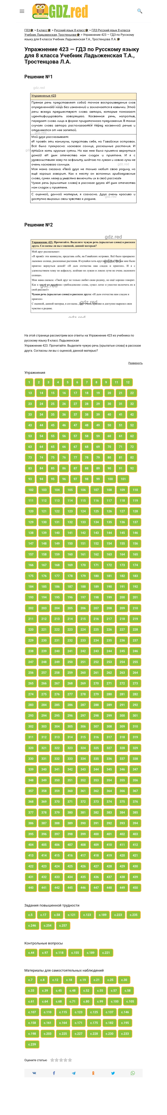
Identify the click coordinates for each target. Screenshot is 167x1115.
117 (109, 500)
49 (98, 425)
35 (52, 414)
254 (122, 662)
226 (109, 629)
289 (109, 705)
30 (109, 404)
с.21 (96, 980)
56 (64, 436)
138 (31, 533)
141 (70, 533)
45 (52, 425)
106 (83, 490)
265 (31, 683)
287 (83, 705)
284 (44, 705)
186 (57, 586)
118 (122, 500)
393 (122, 823)
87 (75, 468)
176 (44, 576)
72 (132, 447)
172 (109, 565)
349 (44, 780)
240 (57, 651)
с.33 (31, 990)
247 (31, 662)
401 (109, 834)
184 (31, 586)
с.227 (79, 1034)
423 (44, 866)
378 (44, 812)
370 (57, 801)
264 (135, 672)
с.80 (86, 1001)
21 (120, 393)
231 (57, 640)
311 (31, 737)
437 (109, 877)
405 (44, 845)
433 (57, 877)
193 (31, 597)
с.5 (30, 915)
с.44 (31, 953)
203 (44, 608)
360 (70, 791)
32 (132, 404)
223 (70, 629)
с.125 (94, 1012)
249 (57, 662)
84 (41, 468)
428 (109, 866)
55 (52, 436)
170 (83, 565)
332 (57, 759)
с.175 (94, 1023)
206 (83, 608)
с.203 (48, 1034)
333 (70, 759)
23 (30, 404)
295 (57, 715)
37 (75, 414)
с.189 (103, 915)
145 (122, 533)
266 (44, 683)
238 (31, 651)
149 (57, 543)
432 (44, 877)
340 (44, 769)
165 (135, 554)
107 (96, 490)
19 (98, 393)
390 (83, 823)
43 (30, 425)
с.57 (114, 990)
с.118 (60, 953)
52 (132, 425)
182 (122, 576)
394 (135, 823)
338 (135, 759)
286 (70, 705)
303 (44, 726)
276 (57, 694)
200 (122, 597)
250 (70, 662)
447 (96, 887)
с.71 (72, 1001)
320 (31, 748)
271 (109, 683)
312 (44, 737)
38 (86, 414)
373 (96, 801)
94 (41, 479)
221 (44, 629)
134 (96, 522)
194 (44, 597)
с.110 (48, 1012)
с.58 (57, 915)
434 (70, 877)
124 (83, 511)
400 (96, 834)
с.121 (72, 915)
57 (75, 436)
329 (135, 748)
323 (70, 748)
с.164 (63, 1023)
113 (57, 500)
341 (57, 769)
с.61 (31, 1001)
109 (122, 490)
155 (122, 543)
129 (31, 522)
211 (31, 619)
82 (132, 457)
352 (83, 780)
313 (57, 737)
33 (30, 414)
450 (135, 887)
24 (41, 404)
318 (122, 737)
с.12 (55, 980)
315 (83, 737)
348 (31, 780)
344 (96, 769)
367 (135, 791)
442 (57, 887)
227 (122, 629)
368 (31, 801)
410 (109, 845)
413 (31, 855)
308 (109, 726)
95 (52, 479)
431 (31, 877)
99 (98, 479)
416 (70, 855)
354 (109, 780)
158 (44, 554)
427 (96, 866)
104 (57, 490)
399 (83, 834)
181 (109, 576)
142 (83, 533)
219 (135, 619)
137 (135, 522)
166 (31, 565)
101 (123, 479)
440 (31, 887)
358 (44, 791)
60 (109, 436)
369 (44, 801)
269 (83, 683)
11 (116, 382)
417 (83, 855)
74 (41, 457)
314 (70, 737)
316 (96, 737)
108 (109, 490)
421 (135, 855)
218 (122, 619)
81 (120, 457)
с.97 (45, 953)
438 (122, 877)
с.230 (110, 1034)
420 (122, 855)
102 (31, 490)
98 (86, 479)
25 (52, 404)
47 (75, 425)
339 (31, 769)
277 (70, 694)
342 (70, 769)
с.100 (115, 1001)
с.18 (69, 980)
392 (109, 823)
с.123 (87, 915)
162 (96, 554)
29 (98, 404)
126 (109, 511)
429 (122, 866)
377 (31, 812)
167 (44, 565)
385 (135, 812)
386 (31, 823)
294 (44, 715)
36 (64, 414)
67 (75, 447)
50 (109, 425)
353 (96, 780)
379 (57, 812)
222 (57, 629)
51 (120, 425)
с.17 (43, 915)
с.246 (32, 925)
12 (127, 382)
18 (86, 393)
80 (109, 457)
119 (135, 500)
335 (96, 759)
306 (83, 726)
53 (30, 436)
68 (86, 447)
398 (70, 834)
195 (57, 597)
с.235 (134, 915)
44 (41, 425)
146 (135, 533)
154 (109, 543)
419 (109, 855)
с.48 (72, 990)
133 (83, 522)
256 (31, 672)
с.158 (32, 1023)
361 (83, 791)
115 (83, 500)
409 (96, 845)
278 (83, 694)
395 (31, 834)
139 (44, 533)
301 (135, 715)
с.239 (32, 1044)
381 (83, 812)
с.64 (45, 1001)
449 (122, 887)
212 (44, 619)
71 (120, 447)
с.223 (118, 915)
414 (44, 855)
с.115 (63, 1012)
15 (52, 393)
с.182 (110, 1023)
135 (109, 522)
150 (70, 543)
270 (96, 683)
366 (122, 791)
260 (83, 672)
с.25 (110, 980)
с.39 (45, 990)
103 (44, 490)
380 (70, 812)
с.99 (100, 1001)
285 (57, 705)
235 (109, 640)
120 (31, 511)
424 (57, 866)
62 (132, 436)
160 (70, 554)
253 (109, 662)
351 (70, 780)
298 (96, 715)
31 (120, 404)
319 (135, 737)
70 (109, 447)
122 (57, 511)
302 (31, 726)
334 (83, 759)
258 (57, 672)
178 (70, 576)
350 (57, 780)
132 (70, 522)
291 (122, 705)
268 (70, 683)
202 (31, 608)
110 (135, 490)
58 (86, 436)
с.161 (48, 1023)
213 (57, 619)
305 (70, 726)
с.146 (125, 1012)
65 (52, 447)
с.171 (79, 1023)
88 (86, 468)
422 (31, 866)
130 (44, 522)
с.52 (86, 990)
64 (41, 447)
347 (135, 769)
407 (70, 845)
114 (70, 500)
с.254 (48, 925)
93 (30, 479)
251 (83, 662)
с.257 (63, 925)
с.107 (32, 1012)
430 (135, 866)
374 (109, 801)
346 (122, 769)
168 (57, 565)
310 (135, 726)
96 (64, 479)
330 (31, 759)
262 (109, 672)
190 (109, 586)
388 (57, 823)
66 (64, 447)
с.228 (94, 1034)
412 (135, 845)
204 (57, 608)
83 (30, 468)
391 (96, 823)
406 (57, 845)
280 (109, 694)
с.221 (106, 953)
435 (83, 877)
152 (96, 543)
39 (98, 414)
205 (70, 608)
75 (52, 457)
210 (135, 608)
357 (31, 791)
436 (96, 877)
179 (83, 576)
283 (31, 705)
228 (135, 629)
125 (96, 511)
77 (75, 457)
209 (122, 608)
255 (135, 662)
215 (83, 619)
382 (96, 812)
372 (83, 801)
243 (96, 651)
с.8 (42, 980)
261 (96, 672)
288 (96, 705)
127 (122, 511)
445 (70, 887)
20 (109, 393)
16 (64, 393)
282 (135, 694)
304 (57, 726)
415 (57, 855)
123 (70, 511)
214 (70, 619)
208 (109, 608)
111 (31, 500)
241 (70, 651)
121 (44, 511)
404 (31, 845)
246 (135, 651)
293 (31, 715)
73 (30, 457)
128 (135, 511)
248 (44, 662)
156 (135, 543)
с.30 (124, 980)
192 (135, 586)
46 (64, 425)
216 (96, 619)
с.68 (59, 1001)
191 (122, 586)
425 (70, 866)
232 (70, 640)
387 (44, 823)
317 (109, 737)
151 (83, 543)
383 (109, 812)
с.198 (32, 1034)
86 (64, 468)
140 (57, 533)
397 (57, 834)
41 (120, 414)
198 (96, 597)
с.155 (75, 953)
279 (96, 694)
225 (96, 629)
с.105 (130, 1001)
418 (96, 855)
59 (98, 436)
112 (44, 500)
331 (44, 759)
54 (41, 436)
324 (83, 748)
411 (122, 845)
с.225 (63, 1034)
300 (122, 715)
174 (135, 565)
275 (44, 694)
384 (122, 812)
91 (120, 468)
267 (57, 683)
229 (31, 640)
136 (122, 522)
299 (109, 715)
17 (75, 393)
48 (86, 425)
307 (96, 726)
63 (30, 447)
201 (135, 597)
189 (96, 586)
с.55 (100, 990)
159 (57, 554)
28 (86, 404)
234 (96, 640)
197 (83, 597)
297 (83, 715)
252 (96, 662)
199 (109, 597)
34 (41, 414)
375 (122, 801)
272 (122, 683)
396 (44, 834)
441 (44, 887)
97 (75, 479)
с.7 (30, 980)
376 (135, 801)
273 (135, 683)
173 (122, 565)
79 (98, 457)
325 (96, 748)
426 (83, 866)
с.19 (83, 980)
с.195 (125, 1023)
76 (64, 457)
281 (122, 694)
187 (70, 586)
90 (109, 468)
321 (44, 748)
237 (135, 640)
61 (120, 436)
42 (132, 414)
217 (109, 619)
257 (44, 672)
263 (122, 672)
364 (109, 791)
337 (122, 759)
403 (135, 834)
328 (122, 748)
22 (132, 393)
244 (109, 651)
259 (70, 672)
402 (122, 834)
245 (122, 651)
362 (96, 791)
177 (57, 576)
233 (83, 640)
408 (83, 845)
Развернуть (135, 363)
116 (96, 500)
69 (98, 447)
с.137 (110, 1012)
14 (41, 393)
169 (70, 565)
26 (64, 404)
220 (31, 629)
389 (70, 823)
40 (109, 414)
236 (122, 640)
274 (31, 694)
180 (96, 576)
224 (83, 629)
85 (52, 468)
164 (122, 554)
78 (86, 457)
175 (31, 576)
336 (109, 759)
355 (122, 780)
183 (135, 576)
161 (83, 554)
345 (109, 769)
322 (57, 748)
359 (57, 791)
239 (44, 651)
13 (30, 393)
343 (83, 769)
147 (31, 543)
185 (44, 586)
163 (109, 554)
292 (135, 705)
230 (44, 640)
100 (110, 479)
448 (109, 887)
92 (132, 468)
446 (83, 887)
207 (96, 608)
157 (31, 554)
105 (70, 490)
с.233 (125, 1034)
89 (98, 468)
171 (96, 565)
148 (44, 543)
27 (75, 404)
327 (109, 748)
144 (109, 533)
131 (57, 522)
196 (70, 597)
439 (135, 877)
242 (83, 651)
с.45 (59, 990)
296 (70, 715)
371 (70, 801)
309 (122, 726)
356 (135, 780)
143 (96, 533)
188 (83, 586)
